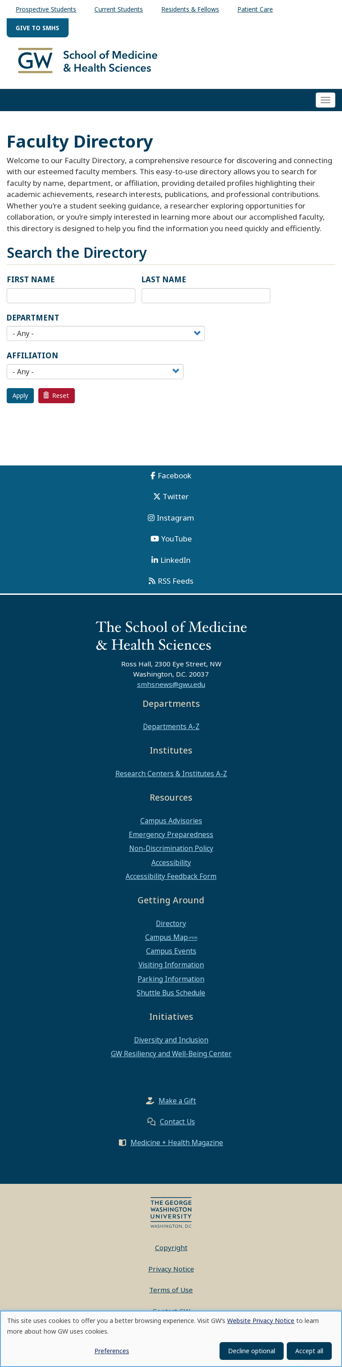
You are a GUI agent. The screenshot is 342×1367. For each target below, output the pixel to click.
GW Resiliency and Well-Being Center (171, 1057)
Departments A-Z (171, 730)
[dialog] (171, 1339)
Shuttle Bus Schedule (171, 996)
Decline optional (251, 1351)
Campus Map (166, 941)
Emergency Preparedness (171, 838)
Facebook (174, 479)
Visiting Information (171, 968)
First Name (31, 283)
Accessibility (171, 866)
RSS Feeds (175, 585)
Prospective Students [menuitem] (46, 9)
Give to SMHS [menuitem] (37, 28)
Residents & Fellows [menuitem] (190, 9)
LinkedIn (175, 564)
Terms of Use (171, 1293)
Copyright (171, 1251)
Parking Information (171, 982)
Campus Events (171, 954)
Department (33, 322)
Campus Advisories (171, 824)
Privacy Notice (171, 1272)
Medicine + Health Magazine (176, 1146)
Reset (56, 399)
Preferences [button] (111, 1351)
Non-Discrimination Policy (171, 852)
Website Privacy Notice (260, 1320)
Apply (20, 399)
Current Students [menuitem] (118, 9)
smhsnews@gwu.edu (171, 687)
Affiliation (32, 359)
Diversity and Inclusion (171, 1043)
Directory (171, 926)
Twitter (176, 500)
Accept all (309, 1351)
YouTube (176, 542)
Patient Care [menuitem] (255, 9)
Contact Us (177, 1125)
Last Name (164, 283)
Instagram (175, 522)
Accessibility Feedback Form (171, 880)
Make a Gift (177, 1104)
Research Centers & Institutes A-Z (171, 777)
